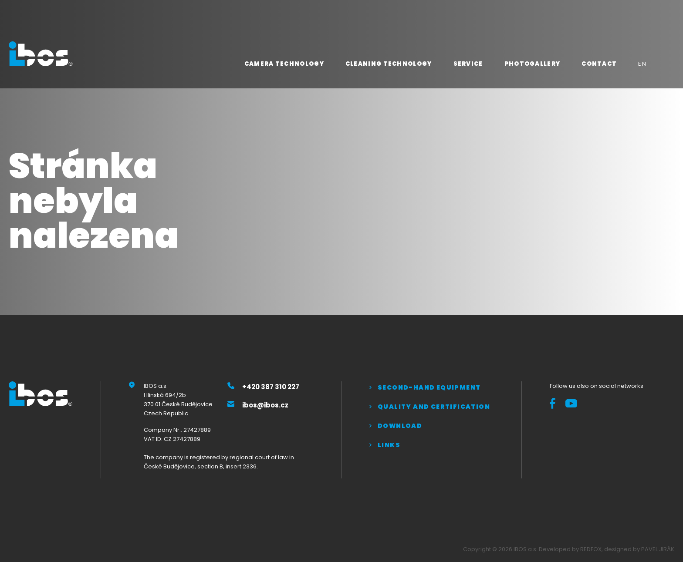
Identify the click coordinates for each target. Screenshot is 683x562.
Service (468, 64)
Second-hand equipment (429, 387)
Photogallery (532, 64)
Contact (599, 64)
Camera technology (284, 64)
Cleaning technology (388, 64)
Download (400, 425)
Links (389, 445)
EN (642, 64)
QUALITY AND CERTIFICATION (434, 406)
